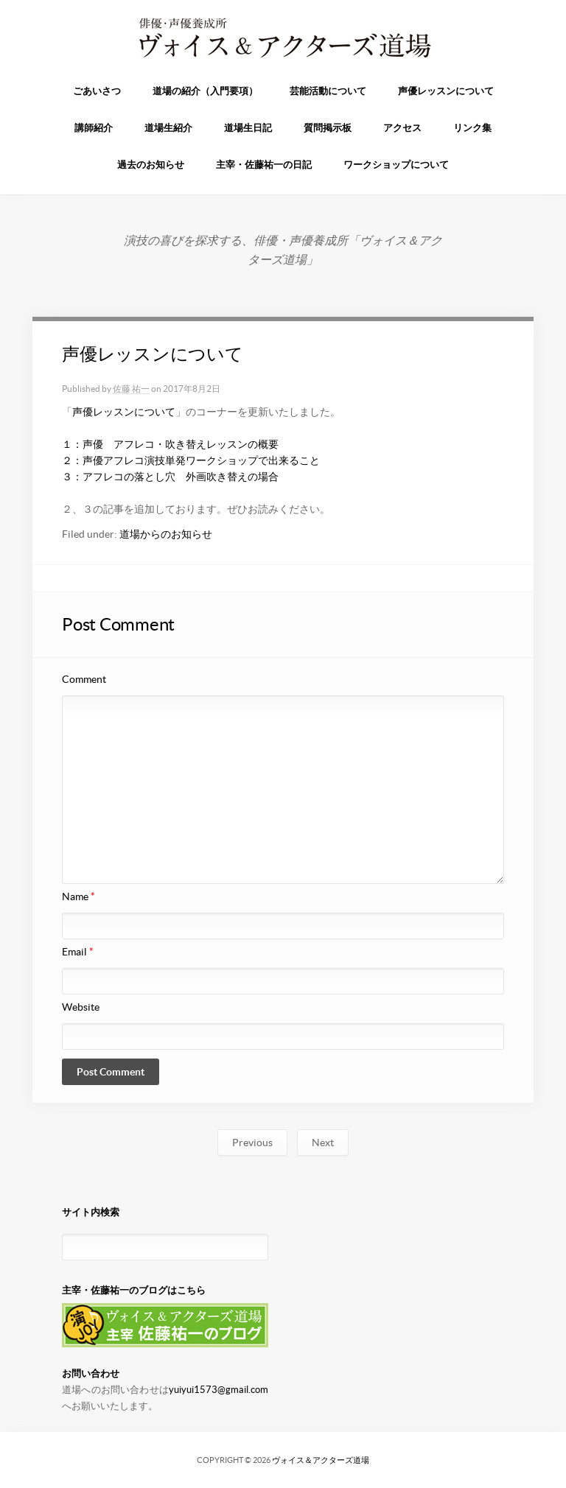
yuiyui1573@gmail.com (218, 1389)
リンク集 (472, 127)
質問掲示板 (328, 127)
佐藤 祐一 (131, 388)
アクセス (402, 127)
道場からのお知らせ (165, 534)
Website (80, 1007)
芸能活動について (328, 90)
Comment (84, 679)
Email (78, 952)
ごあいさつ (97, 90)
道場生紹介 (168, 127)
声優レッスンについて (446, 90)
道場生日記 (248, 127)
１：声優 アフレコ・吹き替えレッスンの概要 (170, 444)
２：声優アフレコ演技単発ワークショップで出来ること (191, 460)
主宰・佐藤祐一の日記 (264, 164)
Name (78, 896)
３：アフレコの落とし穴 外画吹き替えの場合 (170, 476)
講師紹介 (93, 127)
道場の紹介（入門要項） (205, 90)
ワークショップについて (396, 164)
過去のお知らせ (150, 164)
